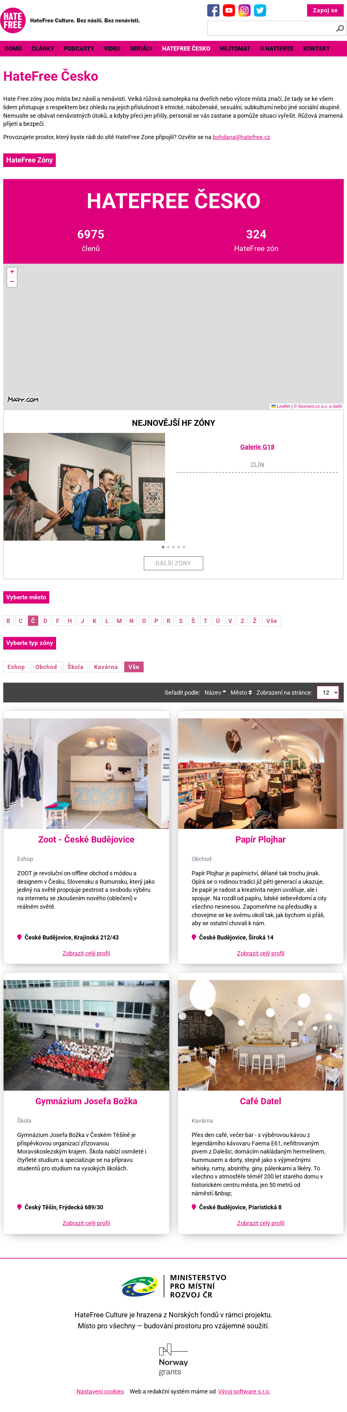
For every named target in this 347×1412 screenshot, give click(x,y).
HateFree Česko (186, 48)
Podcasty (79, 48)
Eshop (16, 667)
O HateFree (276, 48)
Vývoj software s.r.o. (244, 1391)
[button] (12, 272)
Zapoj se (325, 10)
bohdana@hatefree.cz (241, 137)
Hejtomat (235, 48)
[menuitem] (13, 48)
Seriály (141, 48)
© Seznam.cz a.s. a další (317, 406)
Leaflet (280, 406)
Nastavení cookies (100, 1391)
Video (112, 48)
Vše (271, 620)
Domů (13, 48)
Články (42, 48)
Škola (75, 667)
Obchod (46, 667)
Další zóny (174, 563)
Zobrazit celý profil (86, 953)
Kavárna (106, 667)
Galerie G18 (257, 447)
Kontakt (316, 48)
